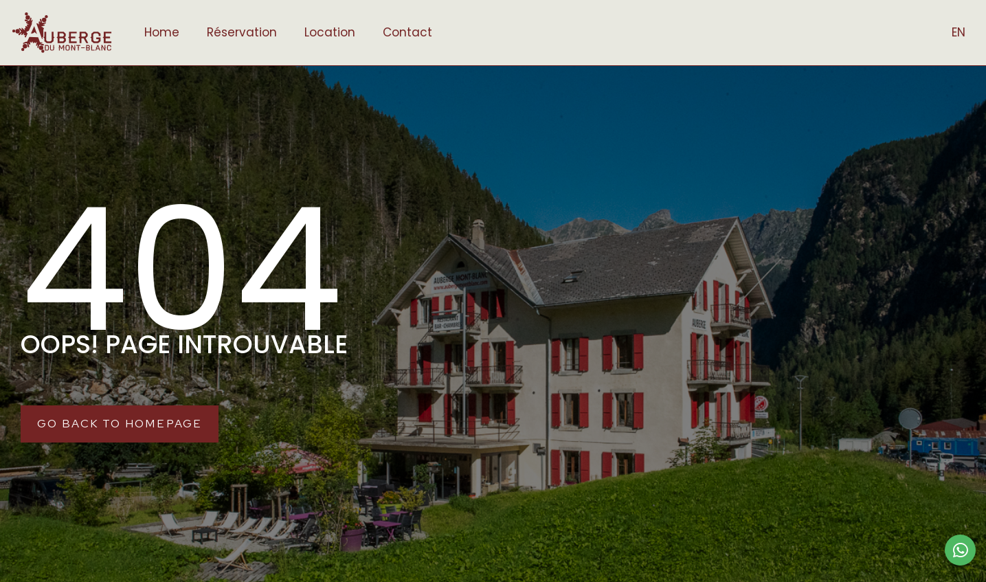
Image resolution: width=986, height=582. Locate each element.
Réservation (242, 32)
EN (958, 32)
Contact (407, 32)
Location (329, 32)
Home (161, 32)
